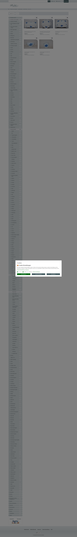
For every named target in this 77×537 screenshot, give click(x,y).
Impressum (27, 269)
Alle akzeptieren (23, 274)
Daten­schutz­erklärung (20, 269)
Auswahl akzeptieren (38, 274)
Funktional (30, 271)
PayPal (25, 271)
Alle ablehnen (53, 274)
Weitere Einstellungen (36, 271)
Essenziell (20, 271)
